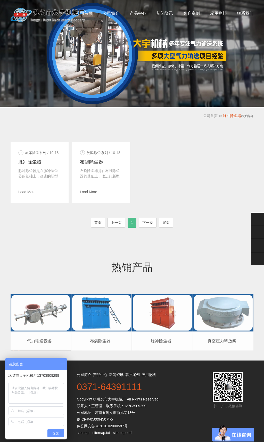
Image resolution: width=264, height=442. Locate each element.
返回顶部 (257, 258)
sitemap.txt (101, 433)
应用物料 (218, 13)
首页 (98, 222)
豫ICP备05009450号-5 (95, 419)
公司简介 (111, 13)
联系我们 (245, 13)
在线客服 (257, 232)
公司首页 (84, 13)
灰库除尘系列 (35, 153)
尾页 (166, 222)
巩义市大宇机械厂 (111, 399)
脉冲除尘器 (232, 116)
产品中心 (138, 13)
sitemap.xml (122, 433)
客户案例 (191, 13)
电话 (257, 245)
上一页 (116, 222)
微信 (257, 219)
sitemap (83, 433)
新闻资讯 (164, 13)
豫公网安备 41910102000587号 (102, 426)
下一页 (147, 222)
